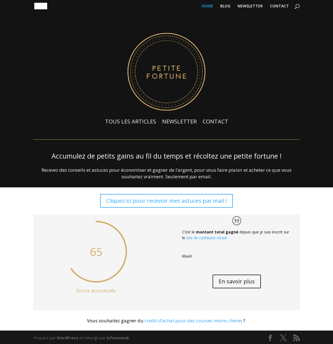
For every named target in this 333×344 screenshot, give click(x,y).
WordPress (67, 337)
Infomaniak (117, 337)
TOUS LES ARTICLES (130, 121)
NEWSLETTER (250, 6)
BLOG (225, 6)
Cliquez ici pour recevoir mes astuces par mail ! (166, 200)
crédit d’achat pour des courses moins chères (193, 320)
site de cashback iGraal (206, 237)
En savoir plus (237, 281)
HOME (207, 6)
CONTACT (279, 6)
